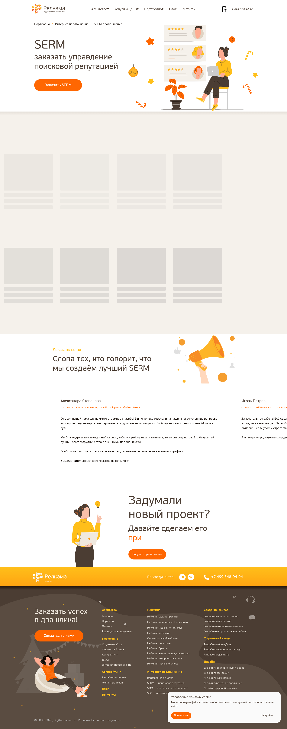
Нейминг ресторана (159, 643)
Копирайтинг (110, 654)
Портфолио (42, 24)
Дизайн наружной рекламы (220, 688)
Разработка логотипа (216, 654)
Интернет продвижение (72, 24)
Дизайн (106, 659)
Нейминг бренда (157, 648)
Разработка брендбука (217, 644)
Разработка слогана (114, 677)
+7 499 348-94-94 (227, 577)
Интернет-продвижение (116, 665)
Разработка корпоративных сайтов (225, 631)
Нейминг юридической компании (167, 622)
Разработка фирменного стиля (222, 649)
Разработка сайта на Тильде (221, 616)
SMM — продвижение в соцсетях (167, 688)
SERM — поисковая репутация (166, 683)
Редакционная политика (116, 631)
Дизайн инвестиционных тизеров (224, 668)
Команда (107, 616)
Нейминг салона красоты (162, 616)
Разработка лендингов (217, 621)
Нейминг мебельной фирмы (164, 627)
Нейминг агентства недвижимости (168, 653)
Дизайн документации (217, 678)
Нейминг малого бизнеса (162, 663)
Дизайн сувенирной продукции (223, 683)
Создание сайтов (112, 644)
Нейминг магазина (158, 633)
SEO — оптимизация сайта (163, 693)
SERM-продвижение (108, 24)
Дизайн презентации (216, 673)
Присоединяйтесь (161, 577)
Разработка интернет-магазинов (223, 626)
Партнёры (108, 621)
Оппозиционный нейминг (163, 638)
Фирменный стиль (113, 649)
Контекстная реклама (160, 678)
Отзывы (107, 626)
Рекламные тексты (113, 682)
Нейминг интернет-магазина (164, 658)
